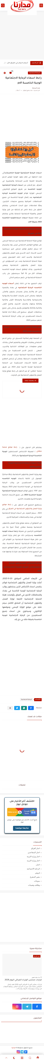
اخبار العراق (35, 848)
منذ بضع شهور (36, 977)
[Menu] (22, 1058)
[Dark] (14, 1058)
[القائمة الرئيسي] (41, 5)
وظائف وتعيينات (34, 885)
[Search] (30, 1058)
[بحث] (3, 5)
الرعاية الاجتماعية (34, 73)
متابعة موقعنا (22, 828)
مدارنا (13, 1048)
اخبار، (38, 865)
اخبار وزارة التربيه (33, 861)
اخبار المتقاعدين (34, 852)
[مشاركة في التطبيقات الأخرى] (10, 708)
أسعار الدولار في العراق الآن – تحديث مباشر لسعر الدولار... (15, 63)
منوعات (37, 881)
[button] (31, 708)
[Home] (38, 1057)
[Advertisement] (22, 35)
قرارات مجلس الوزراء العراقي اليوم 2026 (23, 980)
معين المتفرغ (35, 877)
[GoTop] (6, 1058)
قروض (37, 873)
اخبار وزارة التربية (33, 856)
